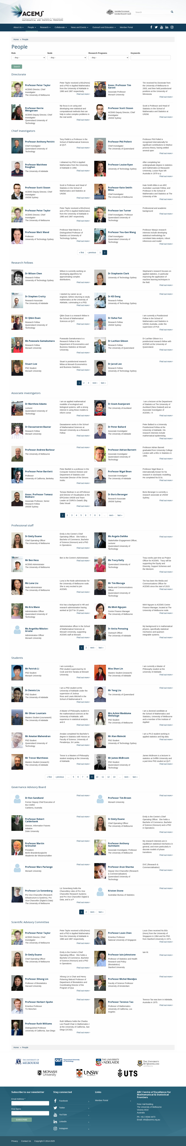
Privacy (14, 1141)
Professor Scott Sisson (120, 108)
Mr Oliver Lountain (35, 713)
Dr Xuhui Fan (115, 318)
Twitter (59, 1108)
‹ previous (91, 252)
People (32, 27)
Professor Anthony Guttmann (118, 844)
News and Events (79, 27)
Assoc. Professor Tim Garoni (119, 86)
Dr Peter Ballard (117, 426)
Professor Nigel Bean (120, 471)
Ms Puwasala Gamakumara (40, 341)
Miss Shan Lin (115, 668)
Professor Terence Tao (120, 1002)
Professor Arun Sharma (121, 866)
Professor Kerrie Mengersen (34, 109)
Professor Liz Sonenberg (38, 890)
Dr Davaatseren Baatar (38, 426)
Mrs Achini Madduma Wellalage (119, 714)
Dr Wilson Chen (33, 273)
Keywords (135, 53)
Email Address (18, 1099)
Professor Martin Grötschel (34, 844)
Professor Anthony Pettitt (40, 141)
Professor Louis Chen (120, 933)
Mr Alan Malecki (117, 736)
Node (49, 53)
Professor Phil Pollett (120, 141)
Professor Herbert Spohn (39, 1002)
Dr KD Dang (114, 296)
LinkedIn (60, 1122)
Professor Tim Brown (119, 797)
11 (103, 777)
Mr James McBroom (118, 757)
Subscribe (21, 1120)
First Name (16, 1109)
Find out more (83, 94)
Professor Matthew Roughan (36, 166)
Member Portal (126, 27)
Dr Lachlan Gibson (118, 341)
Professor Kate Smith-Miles (120, 189)
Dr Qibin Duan (33, 318)
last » (103, 383)
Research (45, 27)
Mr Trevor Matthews (36, 757)
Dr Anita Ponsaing (118, 628)
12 (108, 777)
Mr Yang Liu (114, 690)
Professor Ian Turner (119, 210)
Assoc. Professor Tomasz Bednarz (39, 495)
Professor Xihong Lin (36, 979)
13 (114, 777)
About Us (18, 27)
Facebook (60, 1101)
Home (16, 39)
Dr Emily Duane (33, 536)
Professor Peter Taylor (38, 85)
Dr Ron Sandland (34, 797)
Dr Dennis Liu (32, 690)
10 (97, 777)
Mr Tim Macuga (116, 583)
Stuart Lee (31, 363)
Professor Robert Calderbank (34, 820)
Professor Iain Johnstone (122, 954)
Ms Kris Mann (32, 607)
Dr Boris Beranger (118, 494)
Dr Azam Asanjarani (119, 403)
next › (95, 383)
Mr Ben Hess (32, 560)
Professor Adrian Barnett (122, 449)
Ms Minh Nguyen (117, 607)
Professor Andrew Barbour (40, 449)
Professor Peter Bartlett (39, 471)
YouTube (60, 1115)
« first (81, 252)
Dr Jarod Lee (115, 363)
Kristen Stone (115, 890)
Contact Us (26, 1141)
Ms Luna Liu (31, 583)
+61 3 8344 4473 (147, 1117)
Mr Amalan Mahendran (38, 736)
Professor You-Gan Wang (122, 232)
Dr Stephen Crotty (35, 296)
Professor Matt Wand (37, 232)
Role (13, 53)
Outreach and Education (104, 27)
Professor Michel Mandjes (122, 979)
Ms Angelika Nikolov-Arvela (37, 630)
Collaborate (61, 27)
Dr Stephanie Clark (118, 273)
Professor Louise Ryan (120, 164)
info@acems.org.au (151, 1120)
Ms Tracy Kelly (116, 560)
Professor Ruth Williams (38, 1023)
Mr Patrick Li (32, 668)
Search (17, 66)
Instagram (60, 1129)
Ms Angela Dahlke (118, 536)
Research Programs (97, 53)
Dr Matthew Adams (36, 403)
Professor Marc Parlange (39, 866)
